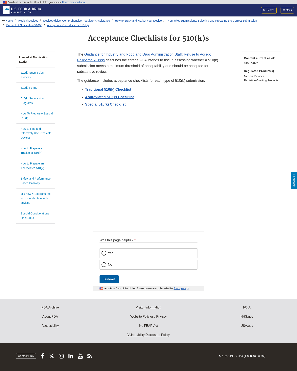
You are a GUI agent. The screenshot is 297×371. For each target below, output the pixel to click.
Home (9, 20)
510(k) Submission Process (32, 75)
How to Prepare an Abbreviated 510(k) (32, 166)
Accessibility (50, 325)
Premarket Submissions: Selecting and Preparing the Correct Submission (212, 20)
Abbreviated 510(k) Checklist (109, 97)
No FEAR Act (148, 325)
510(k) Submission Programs (32, 101)
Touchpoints (180, 288)
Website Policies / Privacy (148, 316)
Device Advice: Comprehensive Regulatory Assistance (76, 20)
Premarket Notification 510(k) (24, 25)
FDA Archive (50, 307)
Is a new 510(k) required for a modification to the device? (36, 198)
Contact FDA (26, 356)
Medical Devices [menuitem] (254, 76)
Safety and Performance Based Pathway (36, 181)
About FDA (50, 316)
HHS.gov (246, 316)
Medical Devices (28, 20)
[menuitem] (261, 61)
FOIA (246, 307)
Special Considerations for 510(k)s (35, 216)
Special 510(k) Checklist (105, 104)
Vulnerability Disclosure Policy (148, 334)
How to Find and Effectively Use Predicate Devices (36, 133)
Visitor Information (148, 307)
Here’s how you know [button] (74, 2)
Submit (109, 279)
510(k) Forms (29, 87)
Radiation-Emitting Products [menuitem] (261, 80)
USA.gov (246, 325)
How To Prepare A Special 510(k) (37, 116)
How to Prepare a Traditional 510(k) (31, 151)
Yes (110, 253)
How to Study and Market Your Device (138, 20)
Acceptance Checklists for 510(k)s (68, 25)
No (110, 264)
